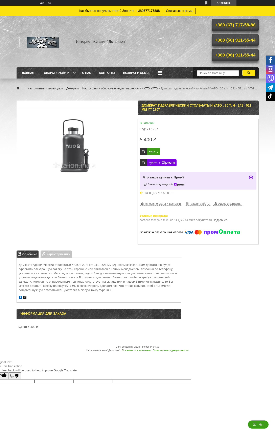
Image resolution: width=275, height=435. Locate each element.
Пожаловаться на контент (136, 350)
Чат (258, 424)
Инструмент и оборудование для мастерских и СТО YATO (120, 88)
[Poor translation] (14, 375)
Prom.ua (154, 346)
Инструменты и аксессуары (45, 88)
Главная (27, 72)
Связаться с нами (179, 11)
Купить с (162, 163)
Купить (153, 151)
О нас (86, 72)
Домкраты (72, 88)
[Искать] (248, 73)
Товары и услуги (55, 72)
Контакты (107, 72)
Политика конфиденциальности (171, 350)
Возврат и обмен (137, 72)
